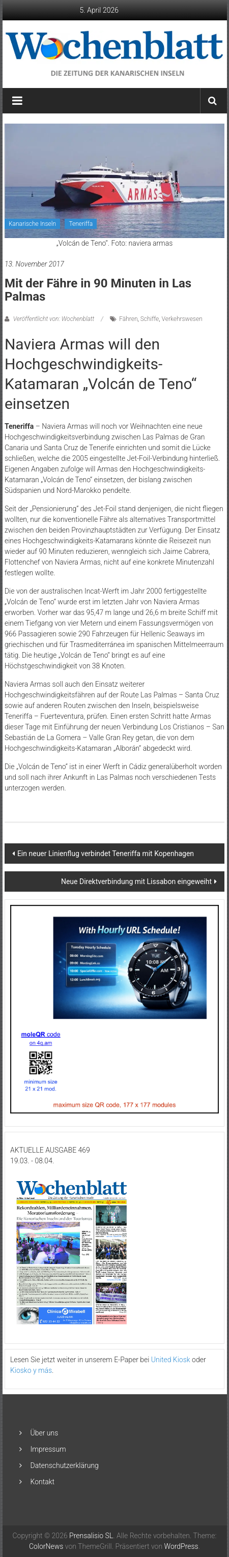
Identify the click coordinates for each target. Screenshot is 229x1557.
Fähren (128, 318)
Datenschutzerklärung (65, 1465)
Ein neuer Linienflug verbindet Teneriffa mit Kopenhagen (105, 853)
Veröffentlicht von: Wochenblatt (54, 318)
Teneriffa (81, 223)
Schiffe (149, 318)
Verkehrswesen (182, 318)
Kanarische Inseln (32, 223)
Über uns (45, 1433)
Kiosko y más (31, 1370)
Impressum (48, 1449)
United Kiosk (170, 1360)
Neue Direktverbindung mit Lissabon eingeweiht (136, 881)
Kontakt (43, 1482)
